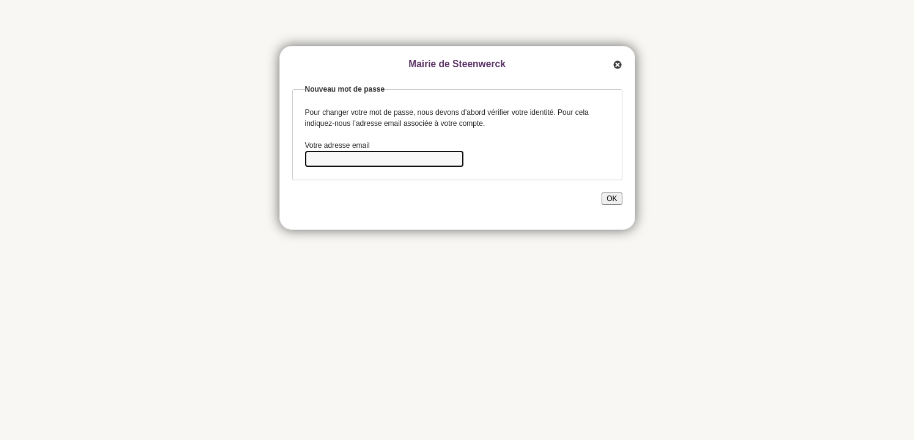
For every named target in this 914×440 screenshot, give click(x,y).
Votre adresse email (337, 145)
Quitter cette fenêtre (616, 65)
